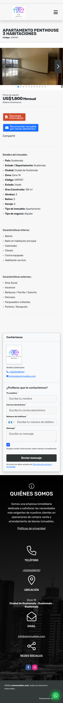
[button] (18, 86)
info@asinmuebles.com (31, 636)
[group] (31, 66)
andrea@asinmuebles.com (22, 376)
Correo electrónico (16, 404)
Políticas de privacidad (31, 528)
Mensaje (11, 428)
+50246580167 (16, 372)
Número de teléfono (16, 416)
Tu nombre (12, 393)
